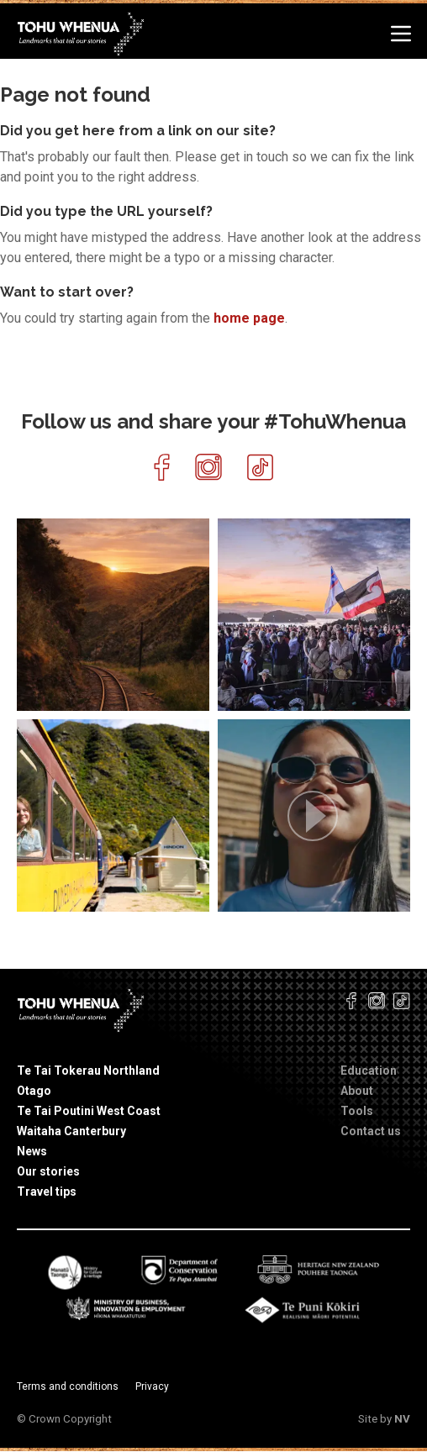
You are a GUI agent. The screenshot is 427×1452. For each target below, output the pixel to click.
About (356, 1090)
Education (368, 1070)
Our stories (48, 1171)
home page (249, 318)
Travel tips (46, 1191)
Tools (356, 1111)
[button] (314, 815)
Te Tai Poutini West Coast (89, 1111)
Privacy (152, 1386)
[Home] (82, 33)
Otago (34, 1090)
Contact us (370, 1131)
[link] (191, 693)
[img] (113, 614)
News (32, 1151)
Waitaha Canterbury (71, 1131)
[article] (113, 614)
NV (402, 1419)
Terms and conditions (68, 1386)
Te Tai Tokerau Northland (88, 1070)
